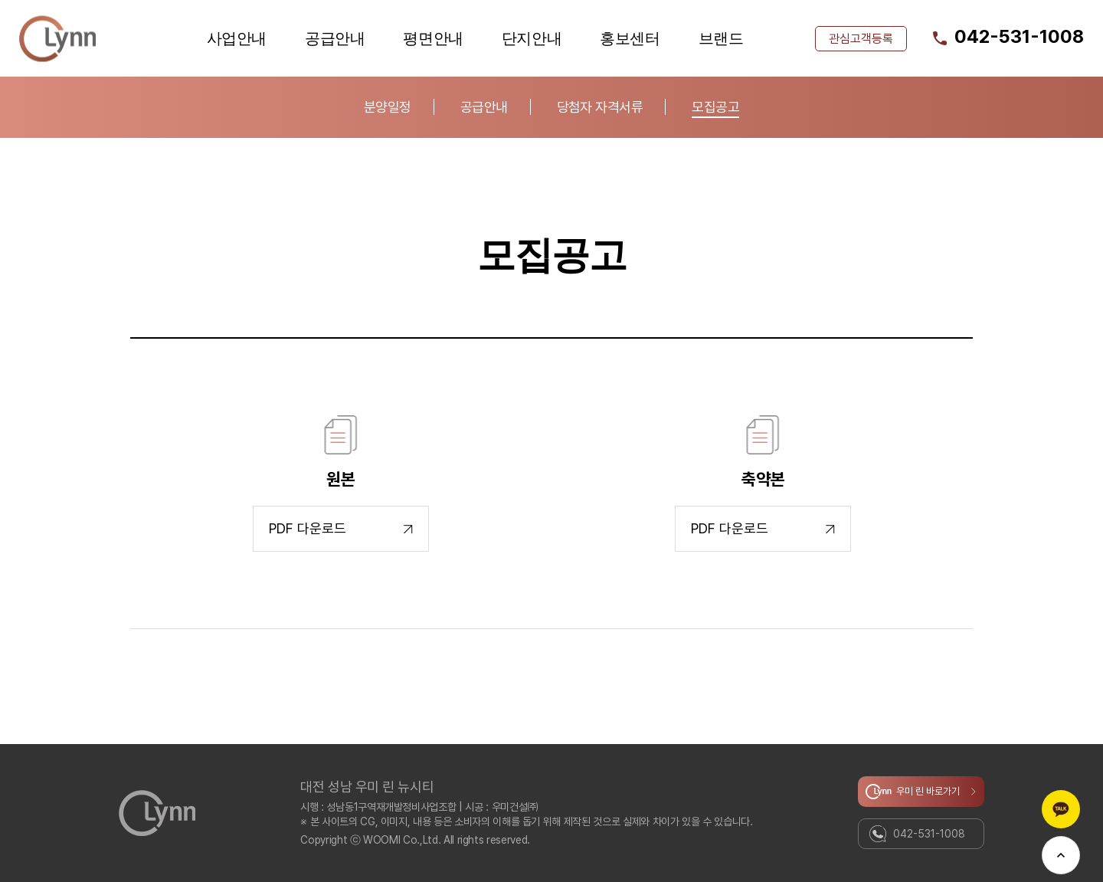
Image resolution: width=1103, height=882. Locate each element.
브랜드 (721, 38)
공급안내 (335, 38)
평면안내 (433, 38)
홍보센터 (630, 38)
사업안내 (237, 38)
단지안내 (531, 38)
